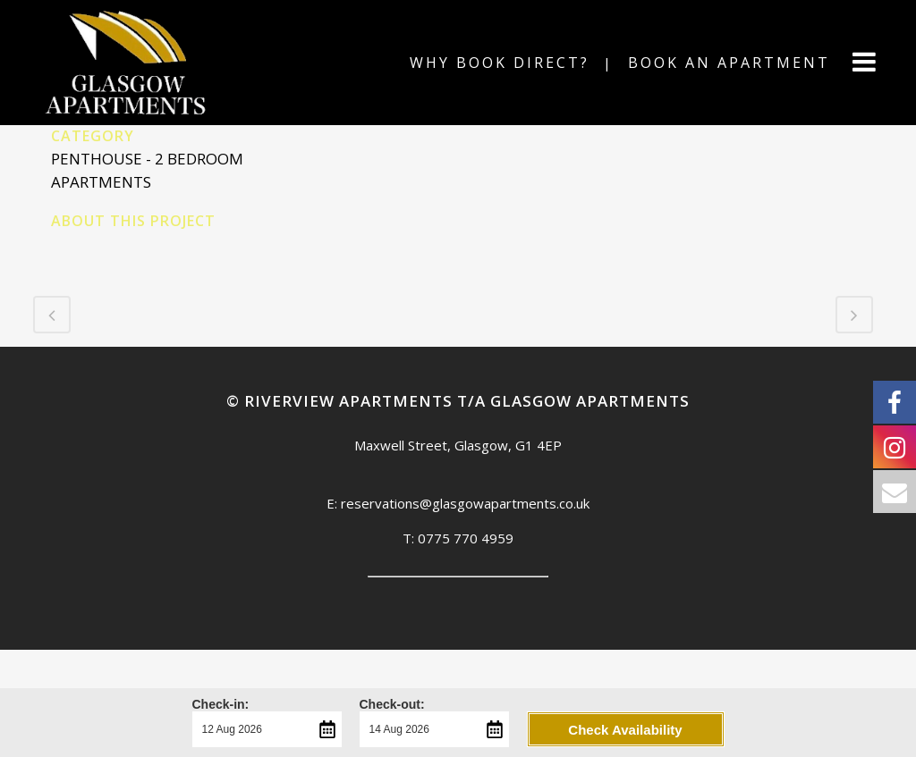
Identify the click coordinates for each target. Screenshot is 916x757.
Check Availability (625, 729)
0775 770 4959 (465, 538)
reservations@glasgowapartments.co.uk (465, 503)
